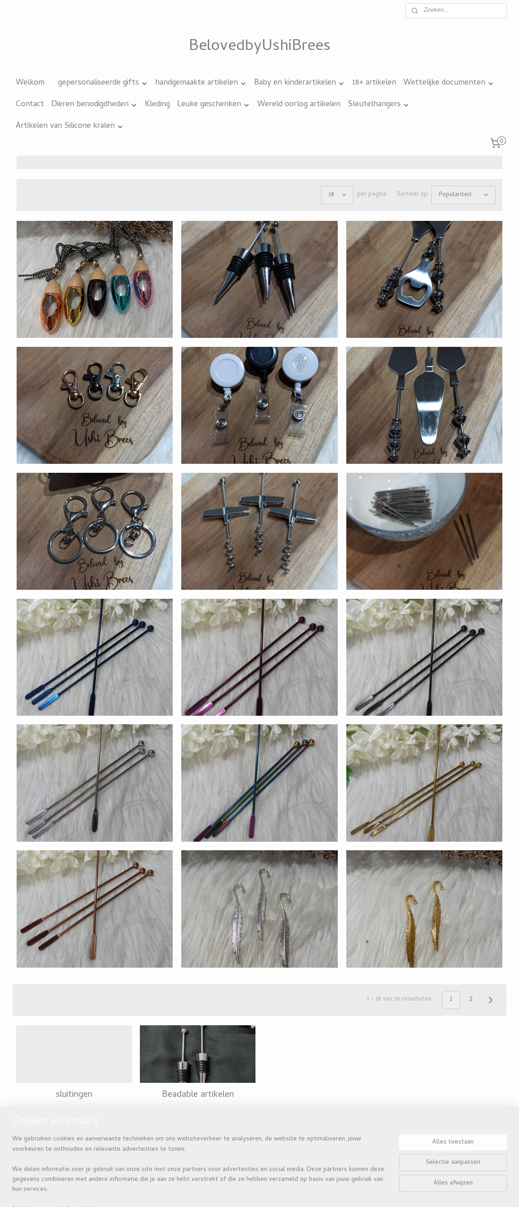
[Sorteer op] (463, 195)
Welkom (30, 83)
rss (253, 1190)
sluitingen (74, 1095)
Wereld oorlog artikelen (298, 104)
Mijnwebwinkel (353, 1190)
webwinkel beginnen (284, 1190)
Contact (30, 104)
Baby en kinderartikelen (299, 83)
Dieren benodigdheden (94, 104)
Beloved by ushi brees (53, 1143)
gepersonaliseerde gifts (103, 83)
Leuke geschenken (213, 104)
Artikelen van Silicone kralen (70, 126)
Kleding (157, 104)
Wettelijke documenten (448, 83)
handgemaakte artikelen (201, 83)
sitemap (236, 1190)
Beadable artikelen (198, 1095)
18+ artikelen (374, 83)
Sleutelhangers (379, 104)
